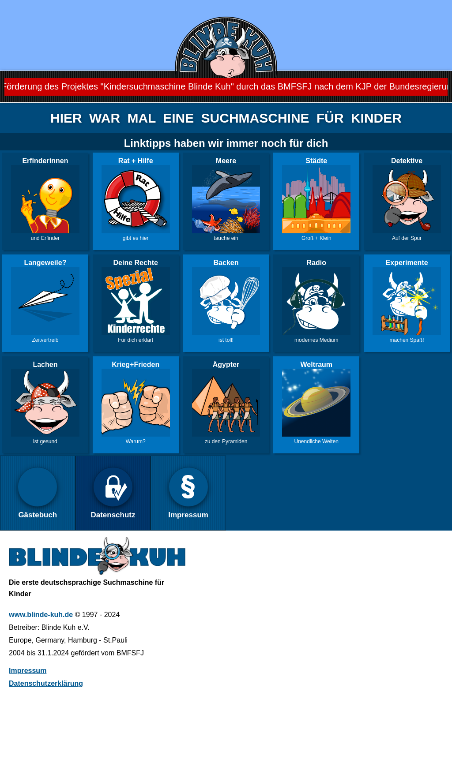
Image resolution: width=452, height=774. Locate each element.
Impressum (27, 670)
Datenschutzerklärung (46, 683)
